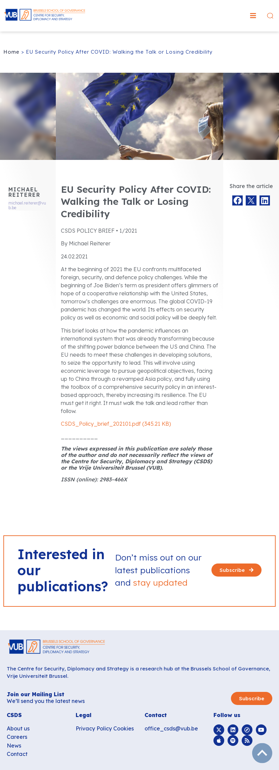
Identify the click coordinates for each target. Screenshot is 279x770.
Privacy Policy (94, 728)
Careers (17, 736)
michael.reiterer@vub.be (27, 205)
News (14, 745)
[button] (253, 16)
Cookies (123, 728)
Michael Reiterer (24, 192)
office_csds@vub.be (171, 728)
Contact (17, 754)
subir (262, 753)
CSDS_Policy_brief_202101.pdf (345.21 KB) (116, 423)
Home (11, 52)
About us (18, 728)
